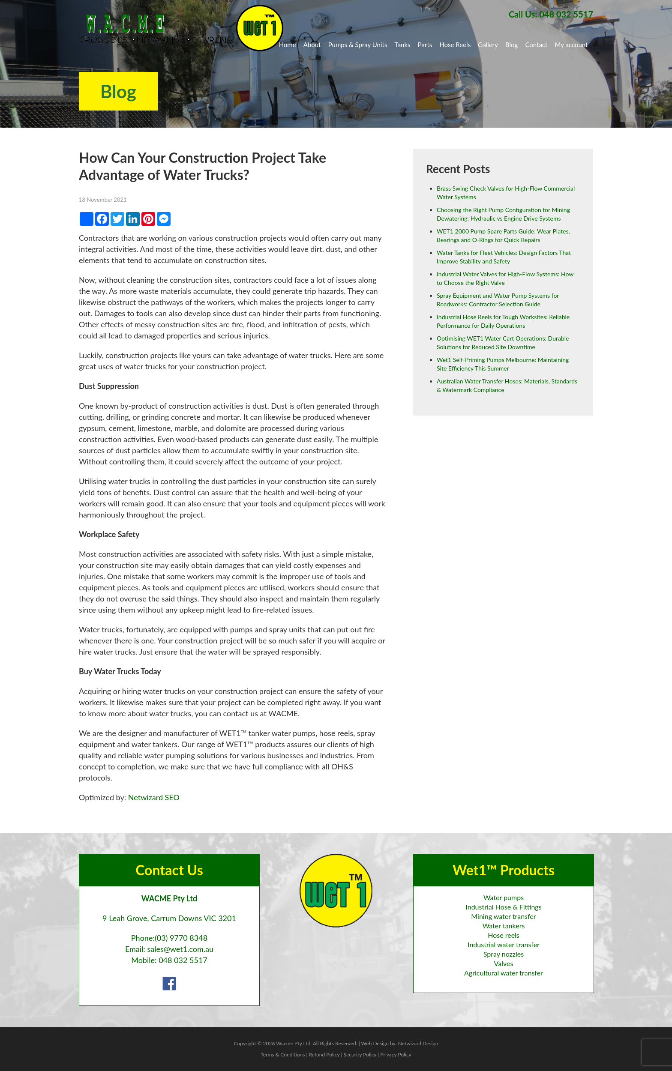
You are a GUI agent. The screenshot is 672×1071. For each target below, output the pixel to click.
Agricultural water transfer (503, 973)
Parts (425, 44)
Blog (511, 44)
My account (571, 44)
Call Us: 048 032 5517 (551, 14)
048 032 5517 (183, 960)
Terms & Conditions (283, 1054)
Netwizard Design (418, 1043)
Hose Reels (455, 44)
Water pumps (503, 897)
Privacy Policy (395, 1054)
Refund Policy (324, 1054)
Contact (536, 44)
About (312, 44)
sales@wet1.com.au (180, 949)
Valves (503, 963)
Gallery (488, 44)
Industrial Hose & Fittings (503, 907)
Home (287, 44)
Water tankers (504, 925)
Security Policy (359, 1054)
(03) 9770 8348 (181, 937)
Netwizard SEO (154, 797)
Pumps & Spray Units (357, 44)
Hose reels (503, 935)
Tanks (403, 44)
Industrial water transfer (504, 944)
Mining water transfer (503, 916)
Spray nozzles (503, 954)
